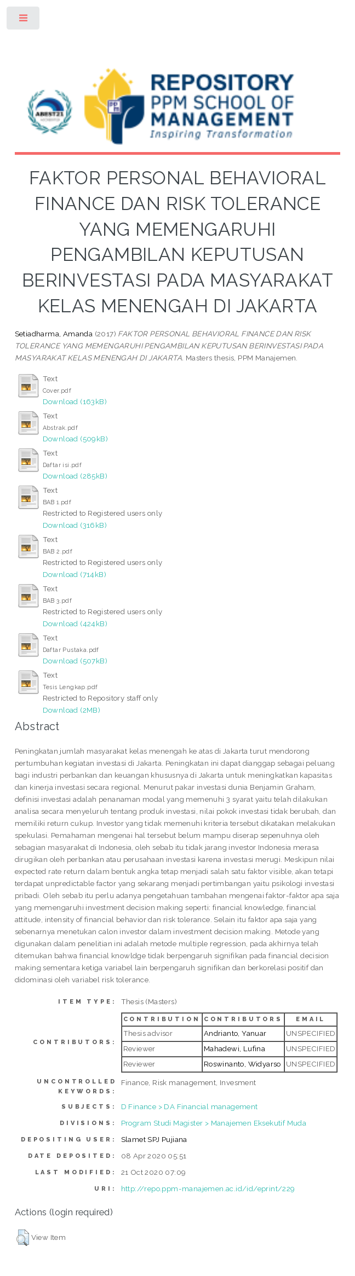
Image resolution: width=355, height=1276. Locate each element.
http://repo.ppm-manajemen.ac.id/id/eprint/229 (208, 1188)
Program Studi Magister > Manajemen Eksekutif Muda (214, 1122)
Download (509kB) (75, 438)
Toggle (24, 20)
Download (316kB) (75, 525)
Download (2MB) (72, 710)
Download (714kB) (74, 574)
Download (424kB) (75, 623)
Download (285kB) (75, 475)
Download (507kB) (75, 660)
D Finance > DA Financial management (189, 1106)
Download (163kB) (75, 401)
